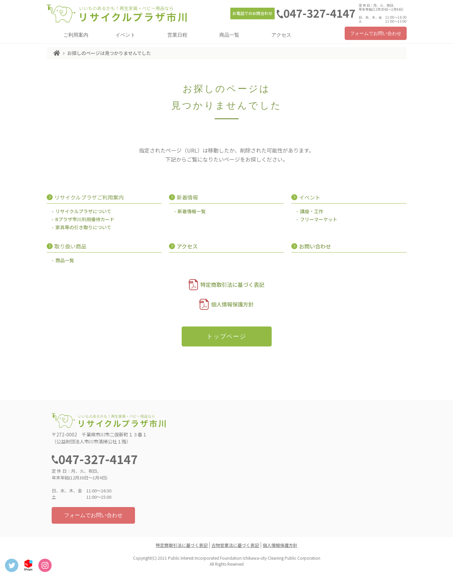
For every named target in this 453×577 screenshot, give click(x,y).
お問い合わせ (315, 246)
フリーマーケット (318, 219)
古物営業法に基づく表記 (235, 545)
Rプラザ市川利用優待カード (84, 219)
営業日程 (177, 35)
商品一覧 (229, 35)
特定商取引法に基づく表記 (232, 284)
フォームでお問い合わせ (375, 33)
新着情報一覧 (192, 211)
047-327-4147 (319, 13)
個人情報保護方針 (232, 304)
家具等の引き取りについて (83, 227)
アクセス (281, 35)
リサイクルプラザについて (83, 211)
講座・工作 (311, 211)
